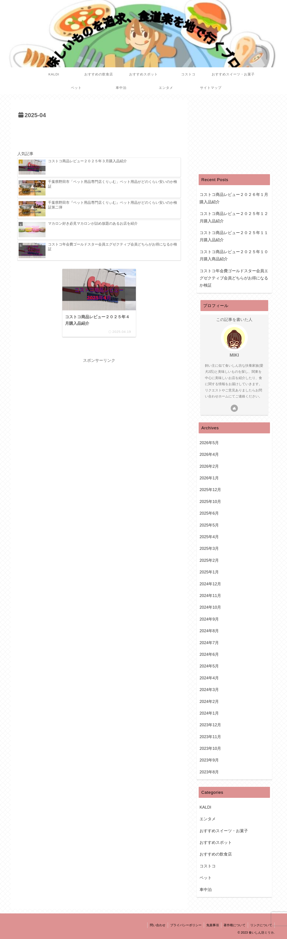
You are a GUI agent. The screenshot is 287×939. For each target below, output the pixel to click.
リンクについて (261, 925)
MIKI (234, 355)
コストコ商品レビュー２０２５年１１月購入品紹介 (234, 236)
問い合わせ (157, 925)
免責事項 (212, 925)
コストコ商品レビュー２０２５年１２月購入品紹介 (234, 217)
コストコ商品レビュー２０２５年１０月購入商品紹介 (234, 255)
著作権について (235, 925)
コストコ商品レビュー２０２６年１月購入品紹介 (234, 198)
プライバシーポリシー (186, 925)
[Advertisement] (99, 133)
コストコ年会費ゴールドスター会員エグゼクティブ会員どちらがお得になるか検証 (234, 278)
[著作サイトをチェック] (234, 408)
